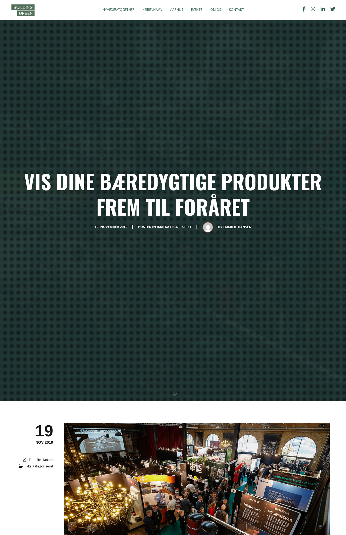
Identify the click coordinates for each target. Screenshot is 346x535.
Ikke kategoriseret (174, 227)
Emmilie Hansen (237, 227)
